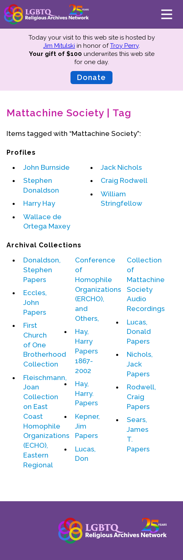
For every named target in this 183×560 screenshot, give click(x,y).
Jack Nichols (121, 167)
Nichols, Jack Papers (140, 364)
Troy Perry (124, 45)
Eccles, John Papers (35, 302)
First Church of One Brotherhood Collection (44, 344)
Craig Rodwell (124, 180)
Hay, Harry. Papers (86, 393)
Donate (91, 77)
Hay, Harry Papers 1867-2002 (86, 350)
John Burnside (46, 167)
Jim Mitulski (59, 45)
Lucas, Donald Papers (139, 332)
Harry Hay (39, 203)
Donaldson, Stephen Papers (42, 270)
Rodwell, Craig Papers (141, 397)
